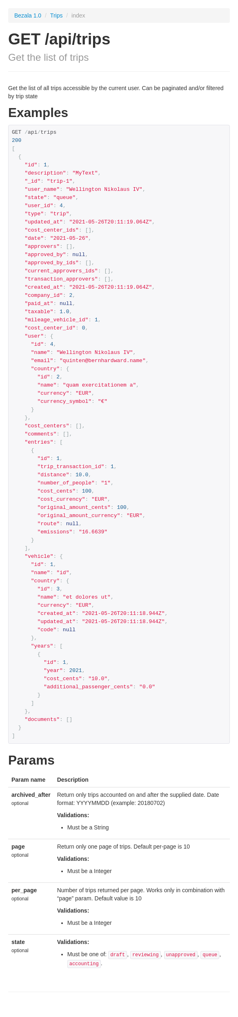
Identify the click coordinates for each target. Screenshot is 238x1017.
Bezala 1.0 (27, 15)
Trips (57, 15)
